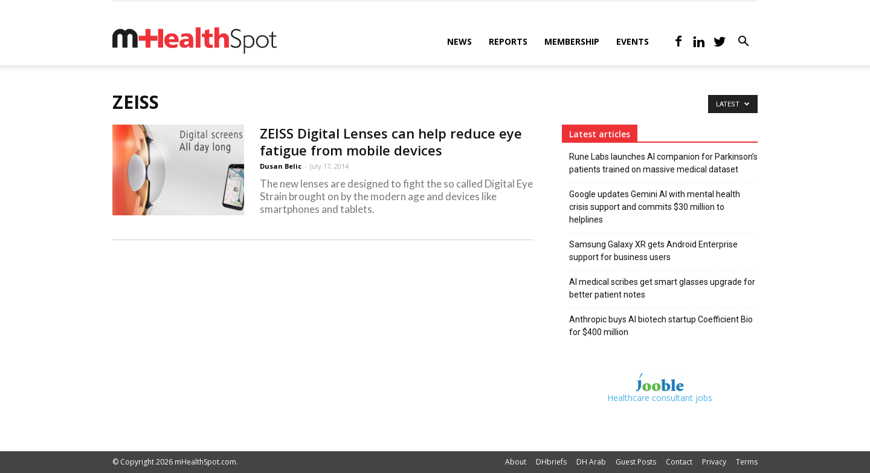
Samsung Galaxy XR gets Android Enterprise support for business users (653, 251)
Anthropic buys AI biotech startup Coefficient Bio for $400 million (661, 326)
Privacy (714, 462)
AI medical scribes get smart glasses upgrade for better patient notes (662, 288)
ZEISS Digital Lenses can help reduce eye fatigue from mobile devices (391, 141)
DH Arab (591, 462)
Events (632, 41)
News (459, 41)
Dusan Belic (280, 166)
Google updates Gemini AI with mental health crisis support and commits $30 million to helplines (654, 206)
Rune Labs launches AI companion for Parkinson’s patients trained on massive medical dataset (663, 163)
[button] (743, 42)
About (515, 462)
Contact (679, 462)
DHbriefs (551, 462)
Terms (747, 462)
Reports (508, 41)
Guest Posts (636, 462)
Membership (571, 41)
